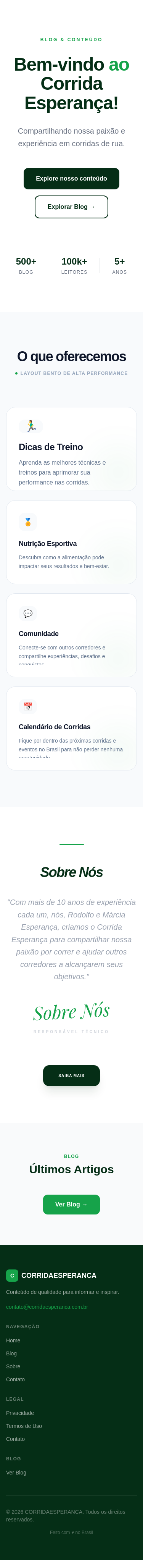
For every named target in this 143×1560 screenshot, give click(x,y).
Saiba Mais (71, 1076)
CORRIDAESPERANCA (48, 12)
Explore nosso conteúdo (71, 178)
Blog (11, 1353)
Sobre (13, 1366)
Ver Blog (16, 1473)
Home (13, 1340)
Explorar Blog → (71, 206)
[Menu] (130, 12)
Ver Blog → (71, 1204)
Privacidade (20, 1413)
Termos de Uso (24, 1426)
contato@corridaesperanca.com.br (47, 1307)
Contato (15, 1379)
